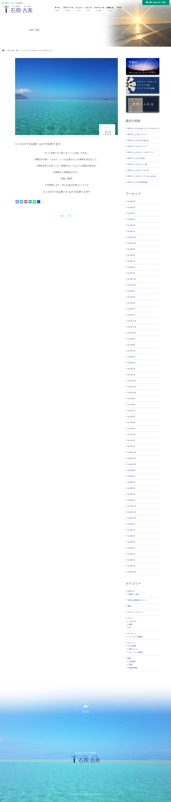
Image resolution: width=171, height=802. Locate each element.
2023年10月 (132, 285)
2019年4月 (131, 548)
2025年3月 (131, 225)
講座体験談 (133, 668)
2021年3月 (131, 434)
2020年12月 (132, 452)
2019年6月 (131, 536)
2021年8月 (131, 404)
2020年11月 (132, 458)
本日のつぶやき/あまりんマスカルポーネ (143, 128)
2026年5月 (131, 201)
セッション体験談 (136, 652)
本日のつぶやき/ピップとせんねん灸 (142, 176)
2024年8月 (131, 255)
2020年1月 (131, 500)
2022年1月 (131, 375)
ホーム (57, 8)
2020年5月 (131, 476)
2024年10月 (132, 243)
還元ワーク (133, 649)
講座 (129, 658)
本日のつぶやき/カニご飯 (137, 164)
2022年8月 (131, 345)
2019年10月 (132, 518)
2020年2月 (131, 494)
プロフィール (68, 8)
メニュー (78, 8)
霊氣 (130, 665)
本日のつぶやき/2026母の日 (138, 140)
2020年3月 (131, 488)
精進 (130, 624)
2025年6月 (131, 213)
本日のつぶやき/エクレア (137, 146)
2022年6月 (131, 357)
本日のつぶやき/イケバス (137, 134)
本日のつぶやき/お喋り (136, 158)
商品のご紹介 (134, 594)
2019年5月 (131, 542)
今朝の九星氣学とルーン (137, 600)
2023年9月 (131, 291)
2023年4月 (131, 303)
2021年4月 (131, 428)
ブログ (119, 8)
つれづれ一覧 (12, 50)
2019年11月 (132, 512)
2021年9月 (131, 398)
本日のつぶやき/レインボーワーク (141, 152)
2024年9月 (131, 249)
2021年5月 (131, 422)
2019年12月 (132, 506)
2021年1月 (131, 446)
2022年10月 (132, 333)
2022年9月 (131, 339)
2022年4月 (131, 363)
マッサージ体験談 (136, 637)
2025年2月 (131, 231)
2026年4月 (131, 207)
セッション (132, 643)
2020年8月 (131, 470)
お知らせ (109, 8)
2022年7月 (131, 351)
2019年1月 (131, 566)
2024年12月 (132, 237)
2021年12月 (132, 381)
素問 (129, 606)
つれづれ (132, 621)
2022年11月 (132, 327)
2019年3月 (131, 554)
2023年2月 (131, 309)
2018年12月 (132, 572)
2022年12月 (132, 321)
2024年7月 (131, 261)
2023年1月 (131, 315)
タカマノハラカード (135, 612)
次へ (70, 216)
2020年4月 (131, 482)
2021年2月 (131, 440)
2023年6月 (131, 297)
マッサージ (132, 634)
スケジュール (99, 8)
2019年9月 (131, 524)
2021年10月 (132, 392)
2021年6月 (131, 416)
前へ (63, 216)
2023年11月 (132, 279)
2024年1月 (131, 273)
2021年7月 (131, 410)
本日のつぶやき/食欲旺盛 (137, 182)
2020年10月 (132, 464)
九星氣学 (132, 661)
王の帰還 (132, 646)
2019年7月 (131, 530)
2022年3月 (131, 369)
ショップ (88, 8)
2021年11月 (132, 387)
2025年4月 (131, 219)
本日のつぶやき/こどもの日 (138, 170)
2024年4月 (131, 267)
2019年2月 (131, 560)
